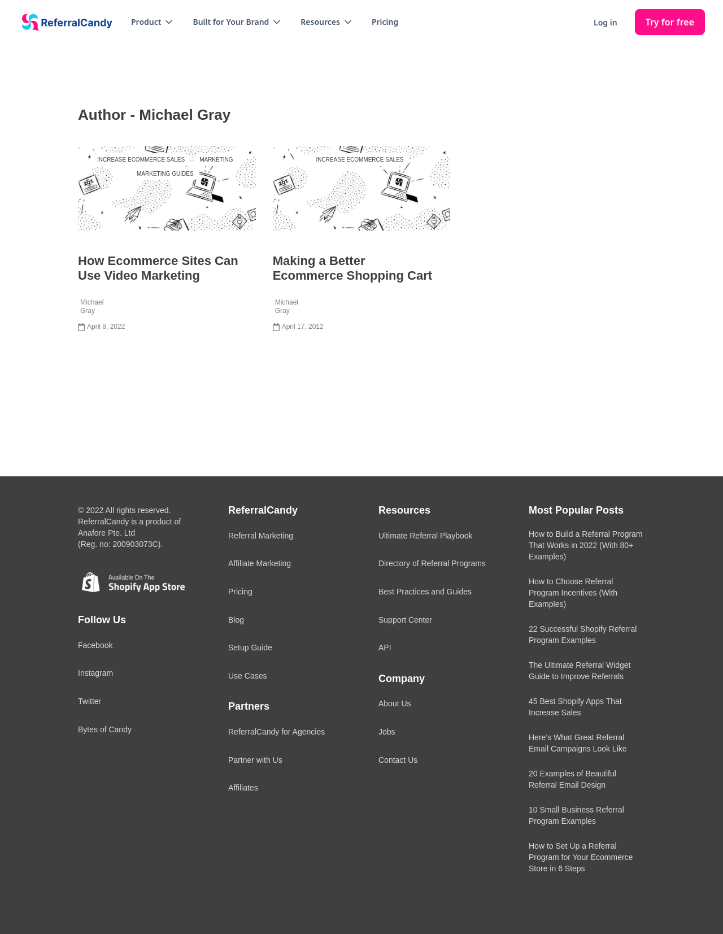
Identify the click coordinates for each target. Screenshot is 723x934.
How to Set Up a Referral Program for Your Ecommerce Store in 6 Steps (581, 857)
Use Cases (247, 675)
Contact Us (397, 759)
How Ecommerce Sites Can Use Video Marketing (158, 268)
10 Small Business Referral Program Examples (576, 815)
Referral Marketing (260, 535)
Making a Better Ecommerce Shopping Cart (352, 268)
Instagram (95, 672)
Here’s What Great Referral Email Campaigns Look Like (578, 743)
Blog (236, 619)
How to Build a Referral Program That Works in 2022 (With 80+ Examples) (586, 545)
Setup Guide (250, 647)
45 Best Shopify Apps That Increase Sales (575, 707)
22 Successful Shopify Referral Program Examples (583, 634)
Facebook (95, 645)
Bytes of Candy (105, 729)
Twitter (89, 701)
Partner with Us (255, 759)
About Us (394, 703)
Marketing (216, 160)
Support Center (405, 619)
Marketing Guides (165, 174)
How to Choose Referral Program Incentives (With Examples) (573, 593)
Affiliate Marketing (259, 563)
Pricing (385, 21)
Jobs (386, 731)
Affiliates (243, 787)
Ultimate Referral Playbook (425, 535)
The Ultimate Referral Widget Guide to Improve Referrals (580, 671)
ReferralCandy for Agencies (276, 731)
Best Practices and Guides (425, 591)
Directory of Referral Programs (432, 563)
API (384, 647)
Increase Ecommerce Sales (141, 160)
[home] (63, 22)
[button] (153, 22)
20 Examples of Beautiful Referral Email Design (572, 779)
